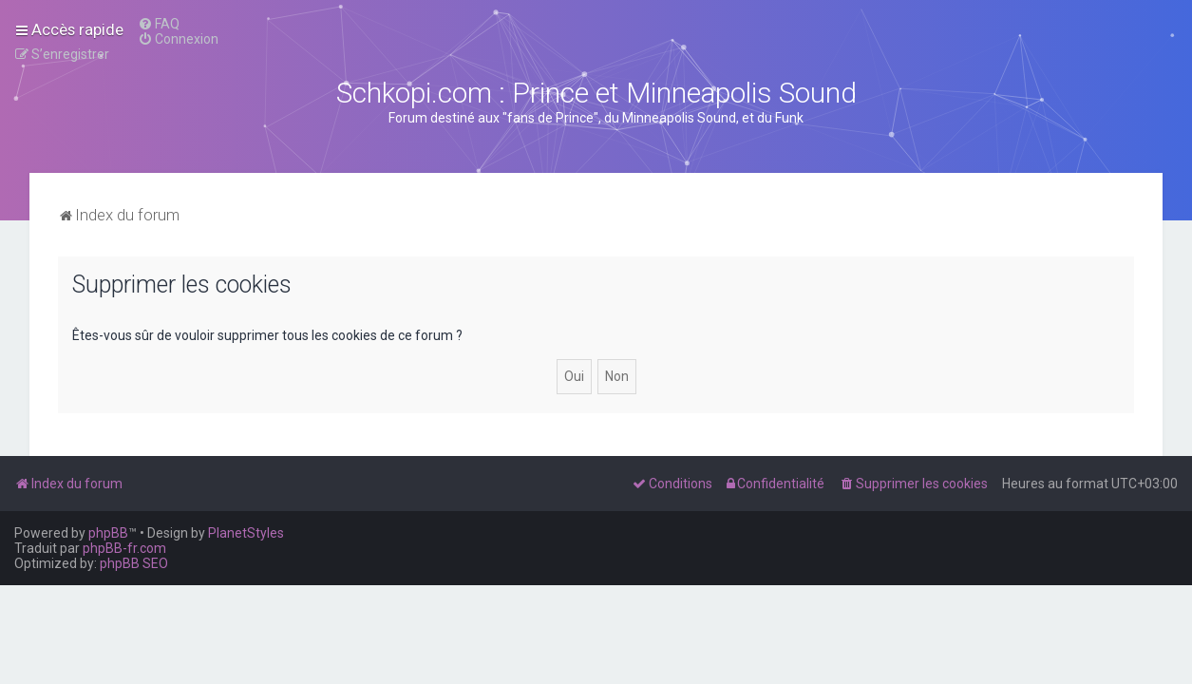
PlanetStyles (246, 533)
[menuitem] (159, 23)
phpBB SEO (134, 563)
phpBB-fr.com (124, 548)
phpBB (108, 533)
